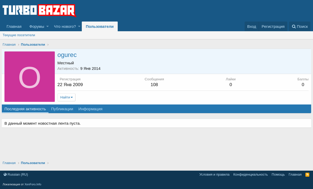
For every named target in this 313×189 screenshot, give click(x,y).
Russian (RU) (16, 174)
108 (154, 84)
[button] (47, 26)
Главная (14, 26)
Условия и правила (214, 174)
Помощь (278, 174)
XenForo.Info (33, 184)
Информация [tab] (91, 109)
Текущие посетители (19, 35)
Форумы (36, 26)
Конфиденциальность (250, 174)
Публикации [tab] (63, 109)
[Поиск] (299, 26)
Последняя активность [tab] (26, 109)
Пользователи (100, 26)
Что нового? (65, 26)
